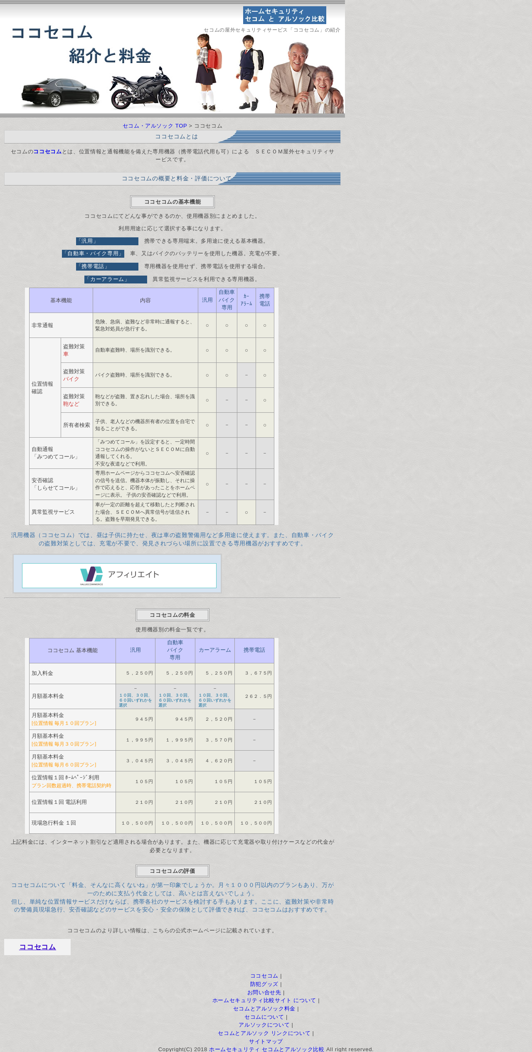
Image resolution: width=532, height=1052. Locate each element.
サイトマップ (266, 1040)
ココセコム (37, 945)
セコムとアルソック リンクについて (264, 1031)
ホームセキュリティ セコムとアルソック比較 (266, 1048)
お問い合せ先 (264, 991)
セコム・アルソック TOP (155, 126)
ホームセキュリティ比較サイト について (264, 998)
